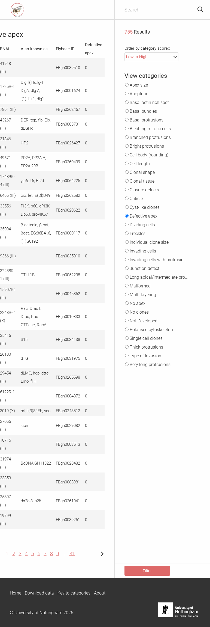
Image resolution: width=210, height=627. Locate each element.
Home (15, 593)
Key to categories (73, 593)
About (99, 593)
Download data (39, 593)
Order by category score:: (147, 48)
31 (72, 553)
